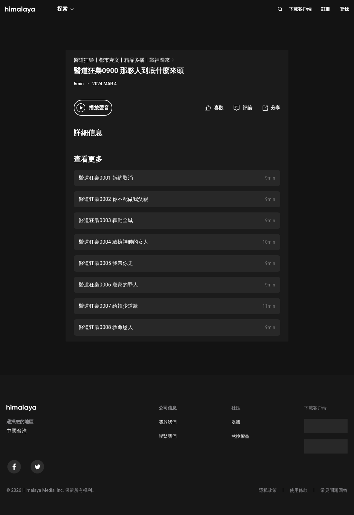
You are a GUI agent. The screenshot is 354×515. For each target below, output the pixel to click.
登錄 (344, 9)
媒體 (235, 422)
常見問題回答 (334, 490)
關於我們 (168, 422)
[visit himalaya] (20, 9)
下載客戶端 (300, 9)
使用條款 (299, 490)
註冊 (325, 9)
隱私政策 (268, 490)
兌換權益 (240, 436)
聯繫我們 (168, 436)
